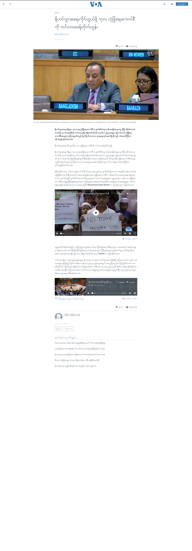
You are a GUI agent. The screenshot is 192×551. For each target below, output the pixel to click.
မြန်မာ (57, 12)
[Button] (119, 46)
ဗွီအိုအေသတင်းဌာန (66, 197)
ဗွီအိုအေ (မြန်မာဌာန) (61, 34)
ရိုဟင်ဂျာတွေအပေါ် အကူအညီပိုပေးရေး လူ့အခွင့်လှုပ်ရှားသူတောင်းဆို (83, 193)
